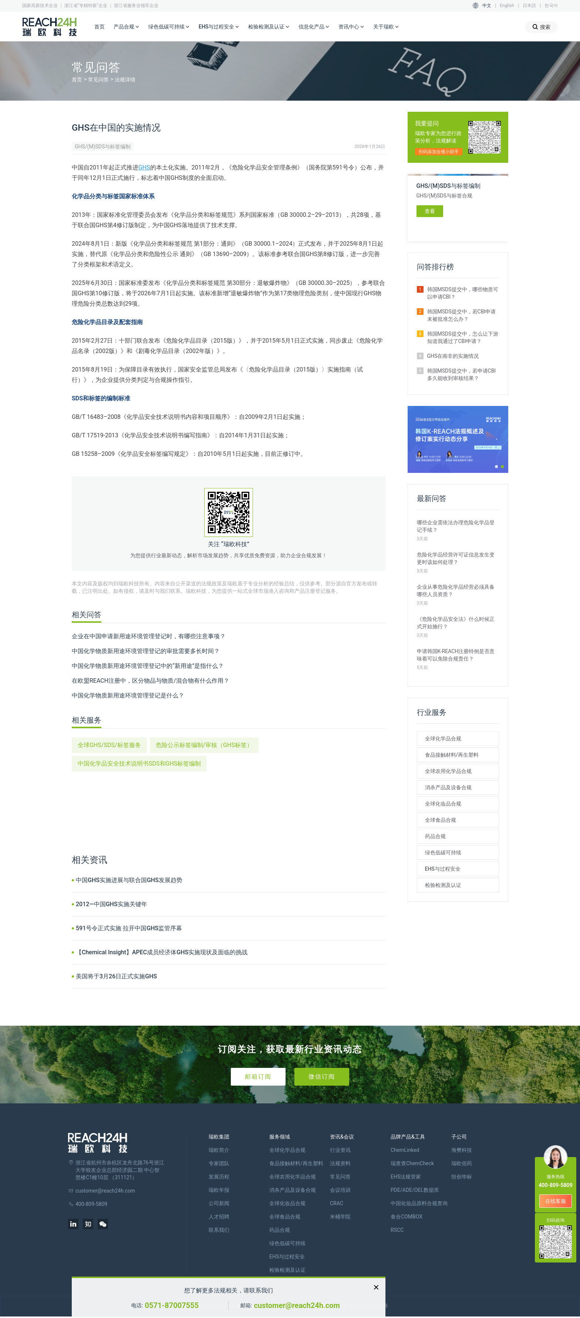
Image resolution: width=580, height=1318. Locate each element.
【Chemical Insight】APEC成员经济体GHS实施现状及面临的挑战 (161, 952)
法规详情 (125, 80)
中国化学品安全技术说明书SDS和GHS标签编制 (139, 763)
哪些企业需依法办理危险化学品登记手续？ (456, 526)
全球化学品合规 (443, 739)
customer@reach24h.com (297, 1305)
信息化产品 (314, 27)
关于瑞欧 (386, 27)
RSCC (397, 1230)
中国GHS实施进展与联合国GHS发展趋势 (129, 880)
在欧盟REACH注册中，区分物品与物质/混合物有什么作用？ (150, 680)
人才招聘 (219, 1217)
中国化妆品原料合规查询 (419, 1203)
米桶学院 (340, 1217)
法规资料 (340, 1163)
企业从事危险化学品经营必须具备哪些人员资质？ (456, 590)
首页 (99, 27)
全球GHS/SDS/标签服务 (109, 745)
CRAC (336, 1203)
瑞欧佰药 (461, 1163)
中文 (486, 5)
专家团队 (219, 1163)
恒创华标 (461, 1177)
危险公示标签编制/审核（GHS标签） (204, 745)
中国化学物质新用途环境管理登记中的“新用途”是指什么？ (148, 665)
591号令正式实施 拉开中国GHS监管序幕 (129, 928)
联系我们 (219, 1230)
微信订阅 (321, 1076)
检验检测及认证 (269, 27)
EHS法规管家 (406, 1177)
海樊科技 (461, 1150)
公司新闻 (219, 1203)
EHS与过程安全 (219, 27)
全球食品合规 (440, 820)
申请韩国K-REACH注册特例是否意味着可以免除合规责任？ (456, 655)
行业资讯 (340, 1150)
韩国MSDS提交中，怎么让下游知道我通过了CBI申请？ (462, 337)
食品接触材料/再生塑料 (452, 755)
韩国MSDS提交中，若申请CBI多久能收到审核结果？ (461, 374)
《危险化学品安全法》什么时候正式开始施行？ (456, 622)
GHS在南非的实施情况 (453, 356)
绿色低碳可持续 (169, 27)
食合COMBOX (406, 1217)
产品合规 (126, 27)
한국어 (551, 5)
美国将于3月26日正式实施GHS (116, 976)
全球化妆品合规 (443, 804)
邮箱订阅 (258, 1076)
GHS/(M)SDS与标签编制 (103, 146)
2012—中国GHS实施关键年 (111, 904)
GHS (144, 167)
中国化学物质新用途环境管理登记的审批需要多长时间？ (146, 651)
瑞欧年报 (219, 1190)
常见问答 (98, 80)
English (507, 5)
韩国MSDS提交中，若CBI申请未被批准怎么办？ (461, 315)
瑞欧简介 (219, 1150)
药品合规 (435, 836)
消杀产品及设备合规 (448, 787)
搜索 (541, 27)
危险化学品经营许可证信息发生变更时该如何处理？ (456, 558)
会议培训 (340, 1190)
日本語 (529, 5)
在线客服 (555, 1201)
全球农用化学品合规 (448, 771)
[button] (496, 466)
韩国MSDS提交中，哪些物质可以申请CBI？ (462, 293)
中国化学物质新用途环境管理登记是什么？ (128, 695)
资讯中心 (351, 27)
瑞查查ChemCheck (412, 1163)
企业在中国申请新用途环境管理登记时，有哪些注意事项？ (149, 636)
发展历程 (219, 1177)
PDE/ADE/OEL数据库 (415, 1190)
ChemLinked (405, 1150)
